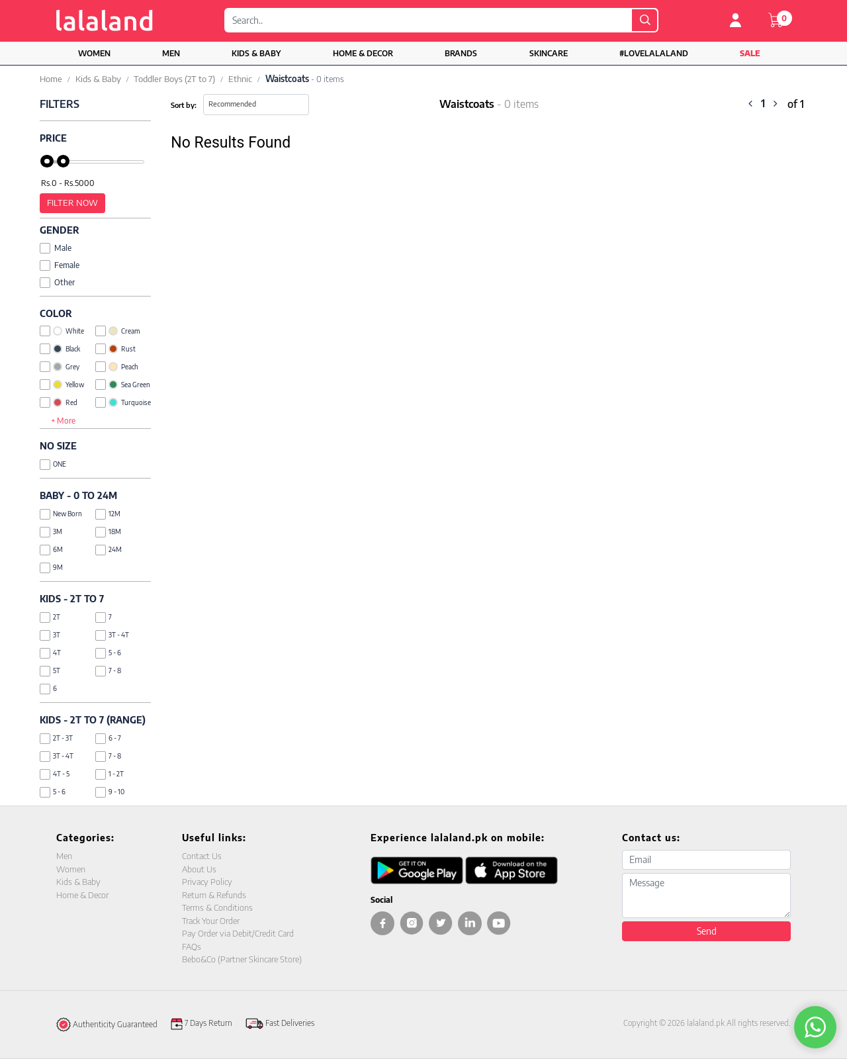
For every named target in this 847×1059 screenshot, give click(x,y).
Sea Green (122, 384)
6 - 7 (108, 738)
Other (57, 282)
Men (171, 53)
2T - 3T (56, 738)
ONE (53, 464)
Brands (461, 53)
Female (59, 265)
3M (51, 532)
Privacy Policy (207, 881)
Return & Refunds (214, 895)
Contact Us (202, 856)
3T (50, 635)
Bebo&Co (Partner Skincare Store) (242, 959)
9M (51, 568)
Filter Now (72, 202)
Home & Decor (363, 53)
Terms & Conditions (217, 907)
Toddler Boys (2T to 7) (174, 78)
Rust (115, 349)
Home (51, 78)
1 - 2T (109, 774)
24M (108, 550)
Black (60, 349)
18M (108, 532)
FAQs (191, 946)
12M (107, 514)
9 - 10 (109, 792)
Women (94, 53)
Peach (116, 366)
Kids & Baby (256, 53)
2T (50, 617)
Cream (117, 331)
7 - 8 (108, 671)
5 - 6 (108, 653)
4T (50, 653)
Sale (750, 53)
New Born (61, 514)
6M (51, 550)
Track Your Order (211, 920)
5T (50, 671)
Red (58, 402)
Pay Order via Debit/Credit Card (238, 933)
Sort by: (184, 105)
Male (55, 248)
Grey (59, 366)
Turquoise (123, 402)
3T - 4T (112, 635)
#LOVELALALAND (653, 53)
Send (707, 931)
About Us (199, 869)
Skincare (548, 53)
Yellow (62, 384)
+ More (63, 421)
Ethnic (240, 78)
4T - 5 (54, 774)
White (62, 331)
